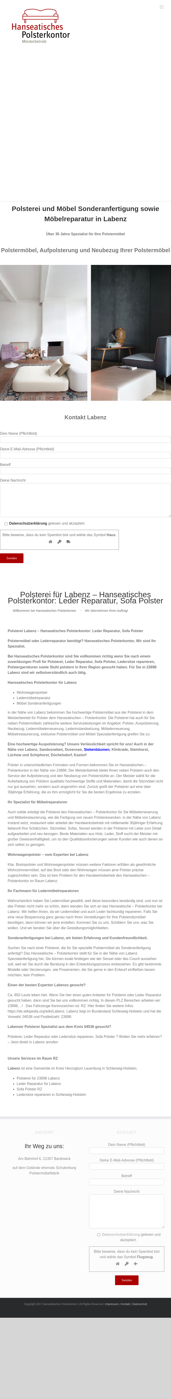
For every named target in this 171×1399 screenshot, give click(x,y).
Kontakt (125, 1304)
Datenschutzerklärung (28, 523)
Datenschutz (139, 1304)
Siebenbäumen (97, 749)
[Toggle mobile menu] (161, 7)
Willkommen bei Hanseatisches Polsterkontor (44, 610)
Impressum (112, 1304)
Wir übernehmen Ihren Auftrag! (106, 610)
